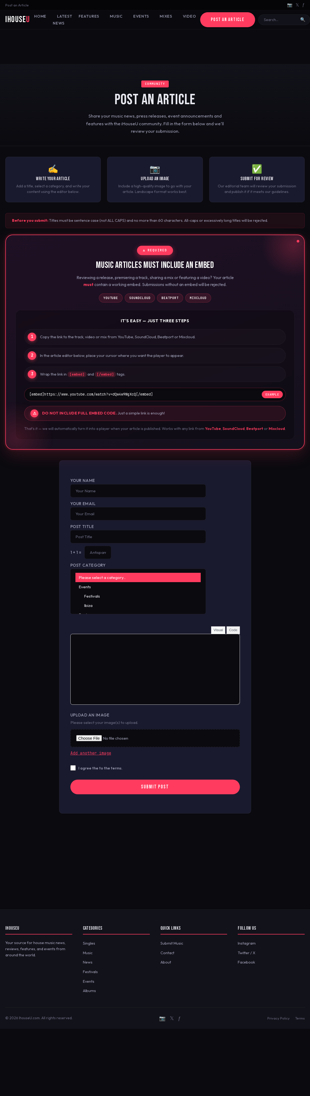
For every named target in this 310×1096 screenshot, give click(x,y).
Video (189, 16)
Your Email (83, 503)
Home (40, 16)
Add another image (90, 753)
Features (89, 16)
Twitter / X (246, 952)
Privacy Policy (278, 1018)
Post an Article (17, 5)
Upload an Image (90, 715)
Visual (218, 630)
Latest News (62, 20)
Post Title (82, 526)
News (87, 962)
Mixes (166, 16)
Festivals (138, 596)
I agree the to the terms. (100, 768)
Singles (89, 943)
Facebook (246, 962)
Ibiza (138, 605)
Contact (167, 952)
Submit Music (171, 943)
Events (141, 16)
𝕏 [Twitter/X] (297, 4)
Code (233, 630)
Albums (89, 990)
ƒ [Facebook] (303, 4)
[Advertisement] (155, 47)
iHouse (17, 19)
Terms (300, 1018)
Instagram (247, 943)
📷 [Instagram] (289, 4)
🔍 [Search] (302, 19)
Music (116, 16)
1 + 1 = (76, 552)
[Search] (280, 20)
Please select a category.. (138, 577)
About (165, 962)
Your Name (82, 480)
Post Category (88, 565)
